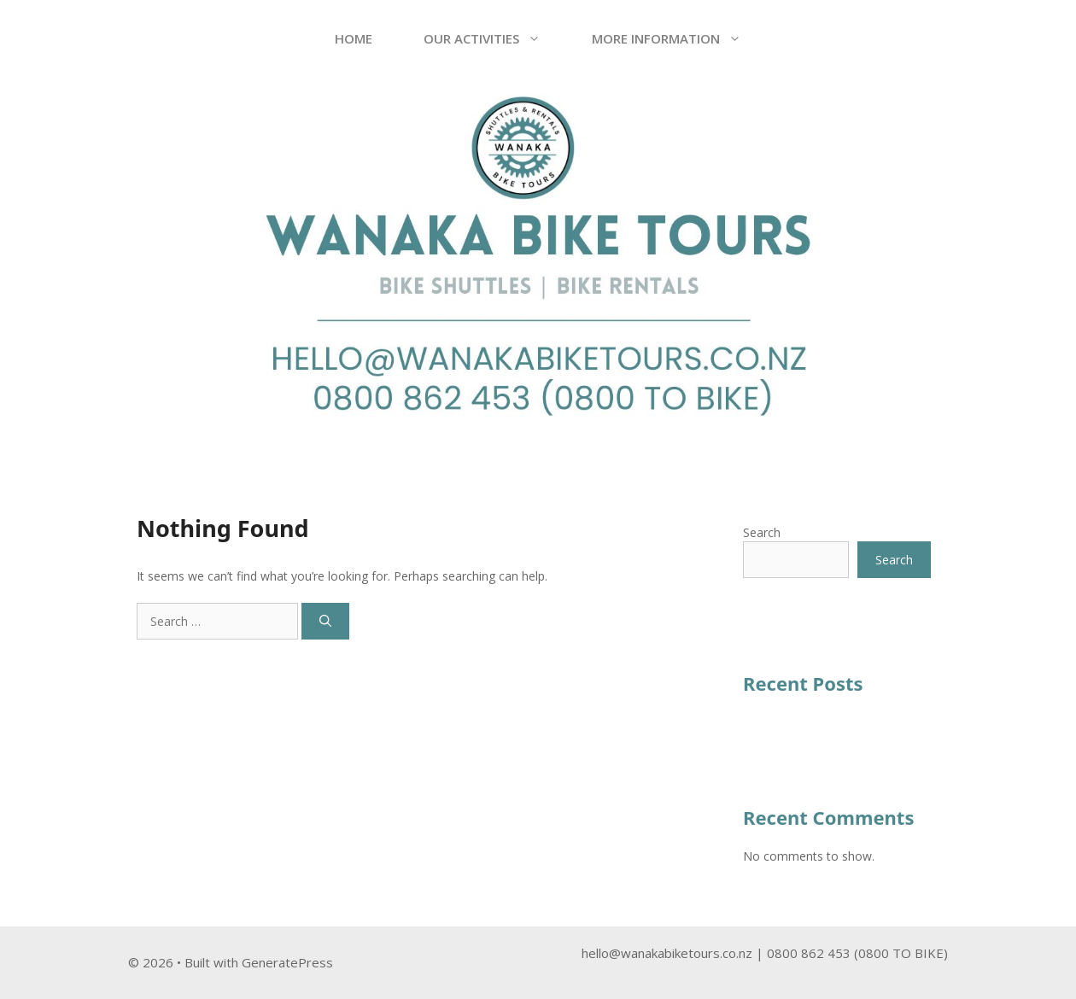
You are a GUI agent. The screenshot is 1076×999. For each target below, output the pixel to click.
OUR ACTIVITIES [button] (495, 38)
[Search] (325, 621)
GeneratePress (287, 962)
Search (762, 532)
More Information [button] (679, 38)
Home (353, 38)
